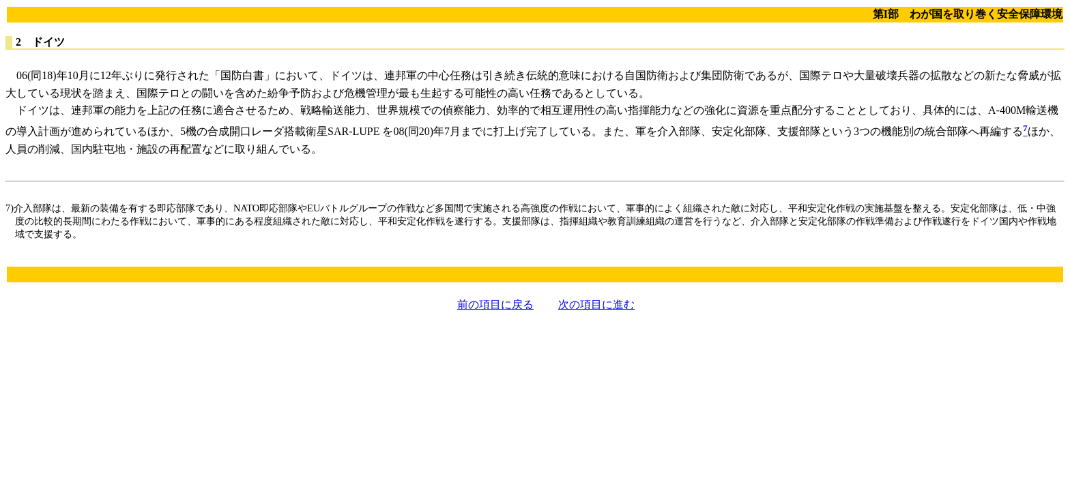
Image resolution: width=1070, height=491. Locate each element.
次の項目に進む (596, 304)
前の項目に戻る (495, 304)
